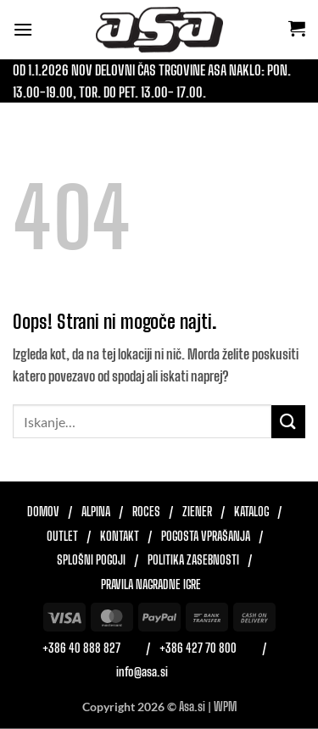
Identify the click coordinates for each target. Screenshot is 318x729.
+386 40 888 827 (81, 648)
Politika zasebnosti (193, 560)
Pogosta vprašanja (205, 536)
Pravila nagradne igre (151, 585)
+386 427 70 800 (198, 648)
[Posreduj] (288, 421)
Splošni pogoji (91, 560)
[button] (23, 29)
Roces (146, 512)
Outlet (62, 536)
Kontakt (119, 536)
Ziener (197, 512)
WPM (225, 706)
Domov (43, 512)
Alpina (95, 512)
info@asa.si (142, 672)
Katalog (251, 512)
